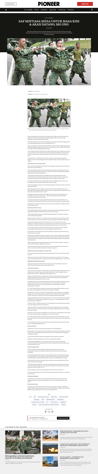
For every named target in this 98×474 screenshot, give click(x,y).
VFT (47, 402)
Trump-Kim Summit (63, 396)
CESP (42, 399)
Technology (36, 399)
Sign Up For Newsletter (85, 4)
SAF (30, 396)
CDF (35, 396)
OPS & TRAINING (28, 9)
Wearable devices (50, 399)
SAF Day (34, 404)
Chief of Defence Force (43, 396)
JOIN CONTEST (10, 4)
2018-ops (63, 404)
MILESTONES (53, 9)
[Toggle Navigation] (6, 10)
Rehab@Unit (63, 402)
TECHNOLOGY (62, 9)
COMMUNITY (44, 9)
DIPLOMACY (71, 9)
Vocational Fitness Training (37, 402)
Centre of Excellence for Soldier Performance (49, 404)
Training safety (60, 399)
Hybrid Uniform (54, 402)
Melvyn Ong (54, 396)
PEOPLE (37, 9)
